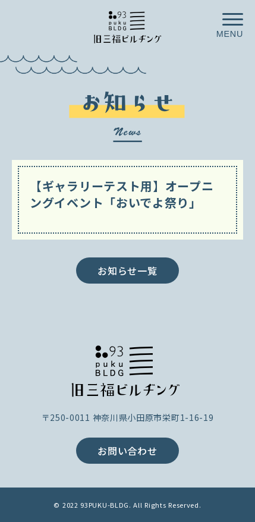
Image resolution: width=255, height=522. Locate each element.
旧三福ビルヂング (128, 369)
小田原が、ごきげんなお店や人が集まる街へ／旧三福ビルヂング (127, 26)
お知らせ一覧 (127, 270)
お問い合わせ (127, 451)
